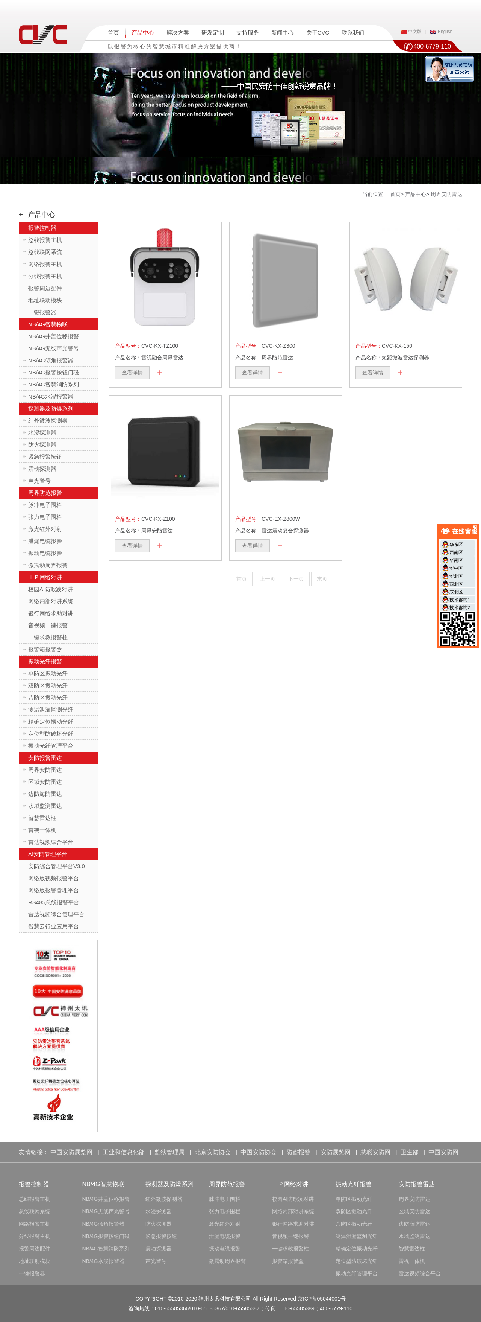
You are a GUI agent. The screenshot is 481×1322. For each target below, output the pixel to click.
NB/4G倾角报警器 (50, 360)
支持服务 (247, 32)
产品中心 (143, 32)
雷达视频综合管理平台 (56, 914)
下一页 (296, 579)
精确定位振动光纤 (50, 721)
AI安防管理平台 (47, 854)
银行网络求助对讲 (50, 613)
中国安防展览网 (71, 1152)
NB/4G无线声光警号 (53, 348)
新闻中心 (282, 32)
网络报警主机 (45, 264)
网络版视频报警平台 (53, 878)
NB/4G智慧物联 (48, 324)
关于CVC (318, 32)
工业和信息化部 (124, 1152)
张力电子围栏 (45, 517)
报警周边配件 (45, 288)
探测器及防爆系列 (50, 408)
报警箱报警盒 (45, 649)
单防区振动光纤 (48, 673)
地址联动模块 (45, 300)
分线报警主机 (45, 276)
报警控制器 (42, 228)
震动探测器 (42, 469)
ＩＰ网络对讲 (45, 577)
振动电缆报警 (45, 553)
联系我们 (353, 32)
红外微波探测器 (48, 420)
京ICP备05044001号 (322, 1299)
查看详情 (132, 373)
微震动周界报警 (48, 565)
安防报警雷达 (45, 758)
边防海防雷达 (45, 794)
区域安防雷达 (45, 782)
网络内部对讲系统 (50, 601)
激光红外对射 (45, 529)
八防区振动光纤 (48, 697)
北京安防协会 (213, 1152)
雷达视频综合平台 (50, 842)
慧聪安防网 (375, 1152)
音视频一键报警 (48, 625)
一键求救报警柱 (48, 637)
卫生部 (410, 1152)
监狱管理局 (169, 1152)
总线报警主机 (45, 240)
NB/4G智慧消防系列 (53, 384)
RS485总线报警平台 (53, 902)
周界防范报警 (45, 493)
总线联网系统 (45, 252)
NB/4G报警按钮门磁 (53, 372)
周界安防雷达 (45, 770)
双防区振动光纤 (48, 685)
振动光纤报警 (45, 661)
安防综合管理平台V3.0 (56, 866)
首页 (113, 32)
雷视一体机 (42, 830)
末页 (322, 579)
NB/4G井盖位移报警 (53, 336)
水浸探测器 (42, 432)
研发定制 (212, 32)
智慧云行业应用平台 (53, 926)
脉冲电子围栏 (45, 505)
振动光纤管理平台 (50, 745)
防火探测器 (42, 444)
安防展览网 (336, 1152)
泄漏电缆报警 (45, 541)
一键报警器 (42, 312)
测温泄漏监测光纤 (50, 709)
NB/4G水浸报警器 (50, 396)
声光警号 (39, 481)
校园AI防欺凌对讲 (50, 589)
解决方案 (177, 32)
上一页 (267, 579)
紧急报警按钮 (45, 456)
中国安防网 (443, 1152)
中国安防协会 (258, 1152)
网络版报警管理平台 (53, 890)
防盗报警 (298, 1152)
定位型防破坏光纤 (50, 733)
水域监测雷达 (45, 806)
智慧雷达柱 (42, 818)
